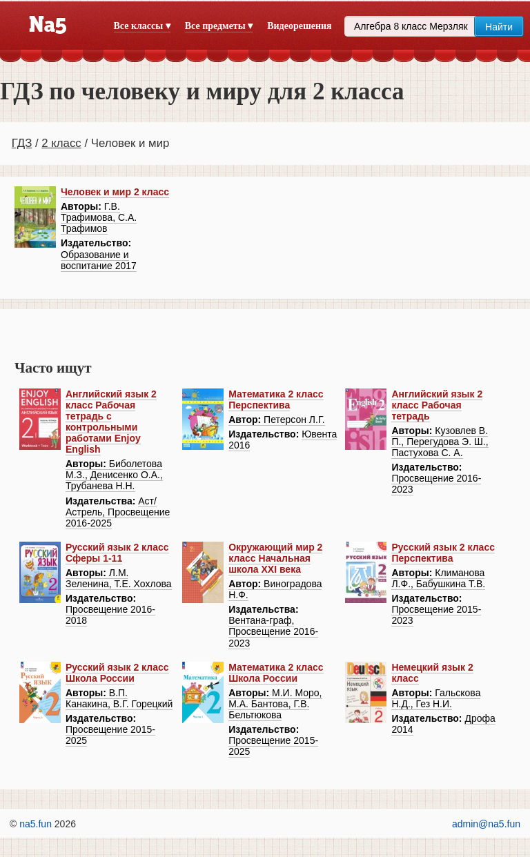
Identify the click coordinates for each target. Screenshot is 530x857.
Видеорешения (299, 26)
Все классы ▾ (142, 26)
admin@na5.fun (486, 823)
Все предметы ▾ (219, 26)
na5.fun (35, 823)
